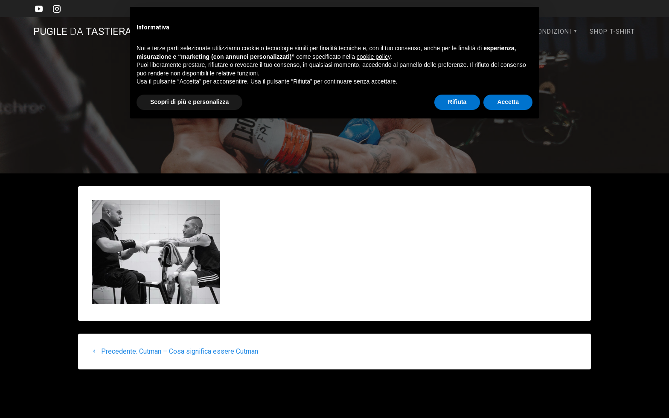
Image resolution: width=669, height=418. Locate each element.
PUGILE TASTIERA (88, 31)
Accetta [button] (508, 101)
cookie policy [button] (373, 56)
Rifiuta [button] (457, 101)
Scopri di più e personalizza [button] (189, 101)
